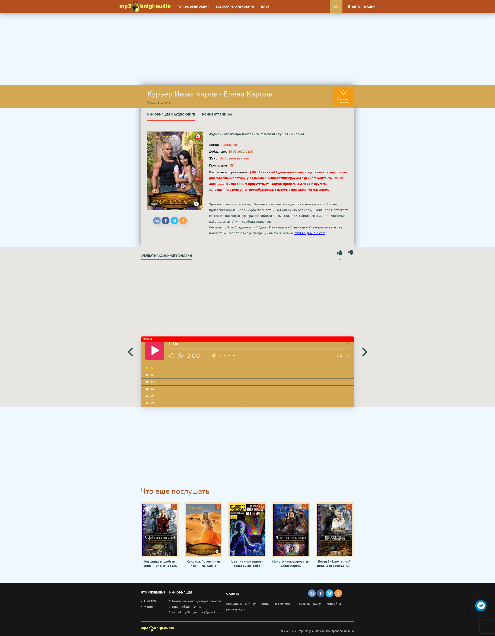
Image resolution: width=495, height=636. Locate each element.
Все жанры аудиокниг (235, 6)
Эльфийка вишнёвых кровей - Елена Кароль (160, 563)
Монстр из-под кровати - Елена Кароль (291, 563)
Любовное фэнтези (258, 134)
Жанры (149, 606)
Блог (265, 6)
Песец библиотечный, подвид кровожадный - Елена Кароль (334, 563)
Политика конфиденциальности (196, 601)
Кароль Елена (231, 144)
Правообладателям (186, 606)
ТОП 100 (150, 601)
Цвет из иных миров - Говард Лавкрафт (247, 563)
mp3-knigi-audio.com (309, 233)
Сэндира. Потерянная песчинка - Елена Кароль (203, 563)
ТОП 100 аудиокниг (193, 6)
